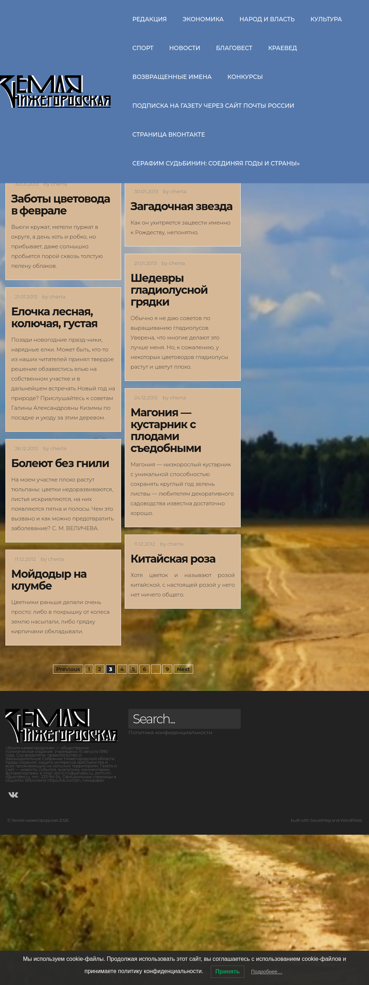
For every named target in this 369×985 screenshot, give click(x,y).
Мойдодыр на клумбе (48, 730)
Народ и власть (266, 19)
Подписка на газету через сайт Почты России (213, 105)
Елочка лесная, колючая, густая (54, 467)
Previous (68, 819)
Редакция (149, 19)
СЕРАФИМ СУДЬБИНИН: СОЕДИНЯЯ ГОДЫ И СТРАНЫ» (216, 163)
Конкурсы (245, 77)
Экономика (203, 19)
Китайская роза (172, 709)
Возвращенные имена (172, 77)
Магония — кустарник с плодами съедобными (165, 580)
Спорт (143, 48)
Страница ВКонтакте (168, 134)
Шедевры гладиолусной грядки (169, 440)
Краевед (282, 48)
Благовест (234, 48)
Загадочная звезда (181, 356)
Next (183, 819)
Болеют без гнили (60, 613)
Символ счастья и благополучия (178, 240)
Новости (184, 48)
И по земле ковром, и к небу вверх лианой (56, 246)
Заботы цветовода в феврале (60, 355)
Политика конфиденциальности (170, 882)
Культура (326, 19)
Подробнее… (267, 972)
